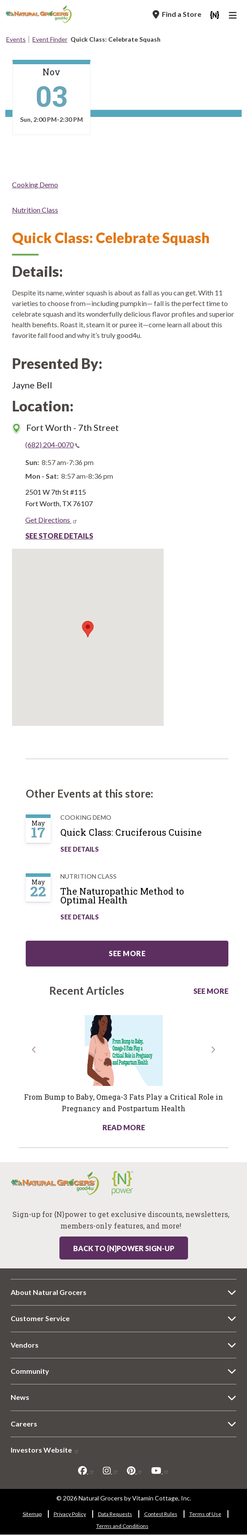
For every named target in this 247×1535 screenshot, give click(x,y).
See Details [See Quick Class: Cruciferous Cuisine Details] (79, 849)
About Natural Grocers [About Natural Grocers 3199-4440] (48, 1292)
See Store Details (59, 535)
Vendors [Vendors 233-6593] (25, 1345)
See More (210, 991)
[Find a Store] (177, 14)
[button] (34, 1088)
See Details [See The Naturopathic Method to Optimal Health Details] (79, 917)
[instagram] (110, 1470)
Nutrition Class (35, 209)
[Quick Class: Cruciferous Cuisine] (140, 836)
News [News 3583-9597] (20, 1397)
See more (127, 953)
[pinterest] (135, 1470)
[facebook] (86, 1470)
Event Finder (49, 39)
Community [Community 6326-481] (30, 1371)
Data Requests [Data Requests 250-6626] (115, 1514)
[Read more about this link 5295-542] (123, 1050)
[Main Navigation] (234, 16)
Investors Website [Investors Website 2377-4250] (45, 1450)
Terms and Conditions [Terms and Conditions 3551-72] (122, 1526)
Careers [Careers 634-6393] (24, 1423)
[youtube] (160, 1470)
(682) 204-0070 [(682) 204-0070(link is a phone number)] (52, 444)
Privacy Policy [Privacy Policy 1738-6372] (70, 1514)
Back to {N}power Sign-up (123, 1248)
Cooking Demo (35, 184)
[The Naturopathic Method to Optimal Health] (148, 899)
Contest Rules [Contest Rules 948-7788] (160, 1514)
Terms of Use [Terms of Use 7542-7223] (205, 1514)
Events (16, 39)
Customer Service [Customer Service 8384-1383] (40, 1318)
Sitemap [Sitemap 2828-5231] (32, 1514)
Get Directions (51, 520)
